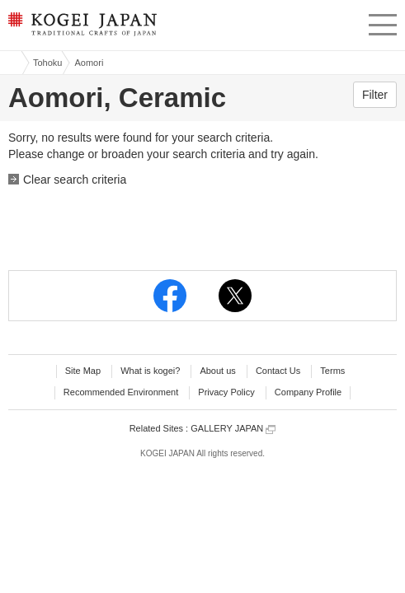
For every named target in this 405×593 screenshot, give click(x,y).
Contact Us (278, 371)
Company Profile (308, 392)
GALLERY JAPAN (233, 428)
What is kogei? (150, 371)
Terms (332, 371)
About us (217, 371)
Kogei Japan (10, 62)
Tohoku (47, 63)
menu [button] (383, 22)
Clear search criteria (74, 179)
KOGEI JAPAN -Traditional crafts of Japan (80, 29)
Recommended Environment (121, 392)
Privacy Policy (226, 392)
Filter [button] (375, 94)
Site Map (83, 371)
